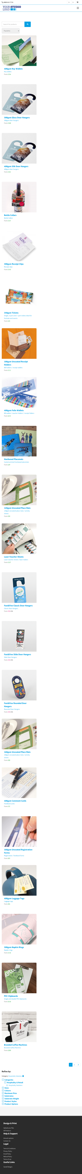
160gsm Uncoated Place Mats (17, 752)
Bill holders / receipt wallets (13, 367)
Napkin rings (8, 950)
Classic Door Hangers (11, 608)
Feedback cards (9, 804)
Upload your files (8, 1128)
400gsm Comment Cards (15, 801)
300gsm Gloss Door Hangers (17, 117)
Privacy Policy (7, 1151)
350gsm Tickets (11, 313)
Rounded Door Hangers (12, 709)
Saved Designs (7, 1167)
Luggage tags (8, 901)
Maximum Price (9, 1093)
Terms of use (7, 1159)
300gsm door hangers (11, 120)
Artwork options (8, 1138)
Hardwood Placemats (13, 459)
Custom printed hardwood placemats (16, 462)
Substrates (7, 1096)
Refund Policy (7, 1156)
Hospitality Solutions (16, 1076)
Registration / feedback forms (14, 856)
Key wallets (7, 72)
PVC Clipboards (11, 996)
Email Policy (7, 1154)
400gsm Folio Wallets (14, 410)
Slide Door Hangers (10, 657)
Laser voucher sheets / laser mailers (16, 560)
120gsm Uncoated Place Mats (17, 508)
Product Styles (9, 1101)
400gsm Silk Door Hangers (16, 166)
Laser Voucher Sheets (14, 557)
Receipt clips (8, 267)
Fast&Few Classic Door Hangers (18, 605)
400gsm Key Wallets (13, 68)
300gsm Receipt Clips (14, 264)
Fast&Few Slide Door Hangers (17, 654)
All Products (7, 1131)
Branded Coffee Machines (15, 1045)
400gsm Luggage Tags (14, 898)
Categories (7, 1080)
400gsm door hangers (11, 169)
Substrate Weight (10, 1099)
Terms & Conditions (9, 1148)
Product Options (10, 1104)
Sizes (5, 1088)
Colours (6, 1090)
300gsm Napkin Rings (14, 947)
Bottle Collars (10, 215)
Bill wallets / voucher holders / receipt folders (19, 413)
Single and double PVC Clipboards (15, 999)
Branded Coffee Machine (12, 1048)
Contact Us (6, 1141)
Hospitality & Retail (13, 1082)
